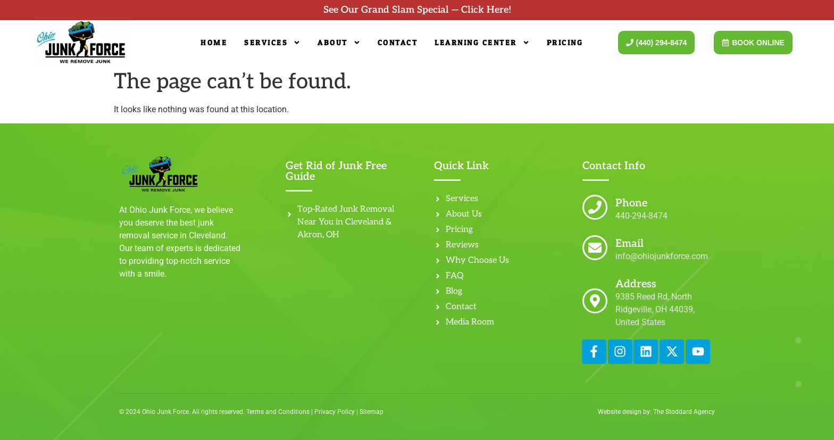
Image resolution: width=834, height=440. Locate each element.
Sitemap (371, 412)
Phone (631, 203)
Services (272, 43)
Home (214, 42)
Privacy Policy (334, 412)
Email (629, 243)
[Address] (594, 300)
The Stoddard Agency (684, 412)
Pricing (565, 42)
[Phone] (594, 207)
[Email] (594, 247)
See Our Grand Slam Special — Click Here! (417, 9)
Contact (398, 42)
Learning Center (482, 43)
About (339, 43)
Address (635, 284)
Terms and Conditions (278, 412)
